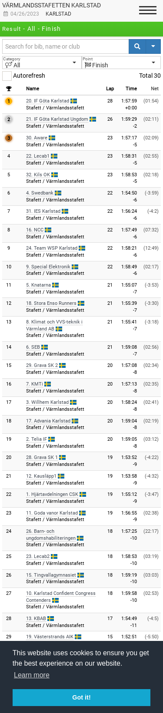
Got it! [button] (81, 697)
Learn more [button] (32, 675)
